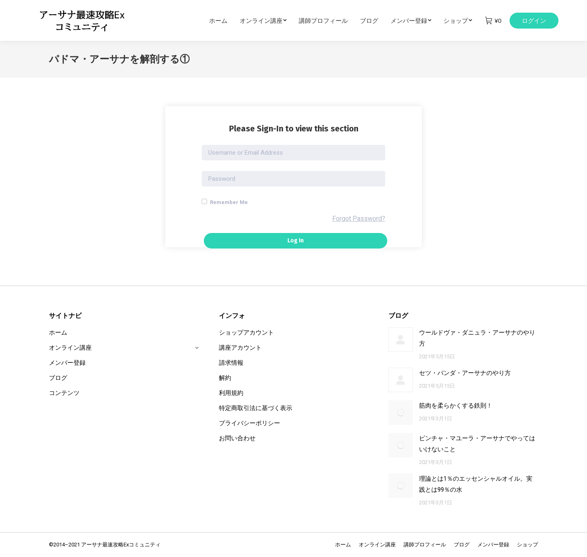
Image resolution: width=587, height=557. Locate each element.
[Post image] (400, 339)
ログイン (534, 20)
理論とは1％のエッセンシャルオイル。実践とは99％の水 (475, 484)
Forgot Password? (358, 218)
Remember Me (225, 202)
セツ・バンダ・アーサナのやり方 (465, 373)
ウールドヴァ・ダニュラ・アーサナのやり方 (477, 338)
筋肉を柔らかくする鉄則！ (455, 405)
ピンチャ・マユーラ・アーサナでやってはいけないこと (477, 444)
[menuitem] (224, 20)
